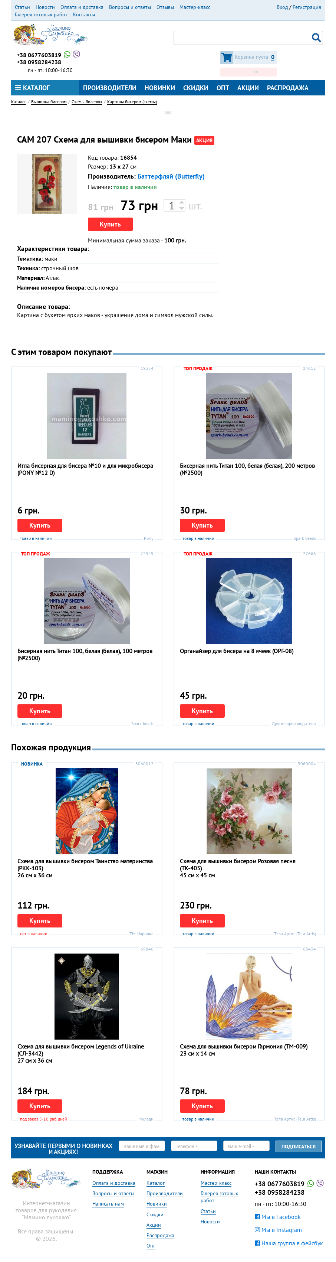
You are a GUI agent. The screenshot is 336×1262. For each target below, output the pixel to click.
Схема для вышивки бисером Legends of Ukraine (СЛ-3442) (80, 1050)
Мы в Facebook (278, 1216)
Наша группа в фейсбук (289, 1243)
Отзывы (165, 7)
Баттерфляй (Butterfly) (171, 176)
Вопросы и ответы (130, 7)
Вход (282, 7)
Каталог (32, 88)
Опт (223, 88)
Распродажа (288, 88)
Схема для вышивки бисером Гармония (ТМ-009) (243, 1046)
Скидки (195, 88)
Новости (45, 7)
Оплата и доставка (81, 7)
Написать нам (108, 1203)
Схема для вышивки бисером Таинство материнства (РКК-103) (85, 864)
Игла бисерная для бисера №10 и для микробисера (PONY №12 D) (85, 469)
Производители (109, 88)
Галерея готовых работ (41, 14)
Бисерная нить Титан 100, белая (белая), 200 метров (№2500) (247, 469)
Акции (248, 88)
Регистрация (307, 7)
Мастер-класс (194, 7)
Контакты (84, 14)
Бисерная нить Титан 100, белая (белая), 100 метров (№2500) (84, 654)
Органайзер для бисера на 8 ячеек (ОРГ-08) (236, 651)
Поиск (317, 38)
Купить (110, 224)
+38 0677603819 (49, 55)
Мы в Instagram (278, 1229)
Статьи (22, 7)
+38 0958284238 (39, 62)
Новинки (160, 88)
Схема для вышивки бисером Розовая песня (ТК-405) (238, 864)
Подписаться (298, 1146)
